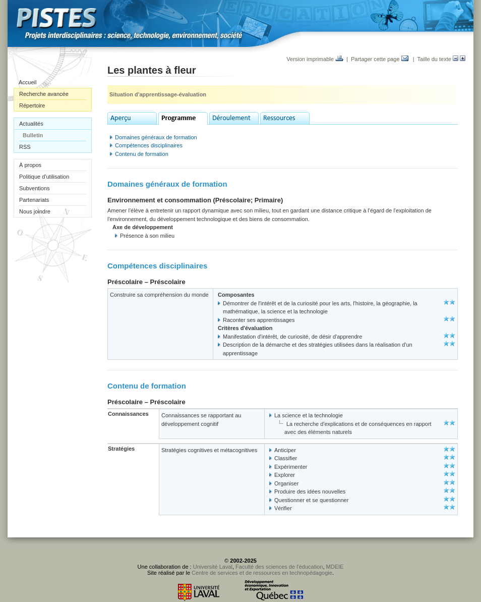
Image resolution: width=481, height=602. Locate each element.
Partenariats (34, 200)
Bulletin (33, 135)
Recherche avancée (44, 94)
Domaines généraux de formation (156, 137)
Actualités (31, 124)
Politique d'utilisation (44, 177)
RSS (25, 147)
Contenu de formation (141, 154)
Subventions (34, 188)
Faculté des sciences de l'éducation (279, 567)
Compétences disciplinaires (149, 145)
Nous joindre (34, 211)
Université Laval (212, 567)
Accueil (27, 82)
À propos (30, 165)
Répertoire (32, 105)
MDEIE (335, 567)
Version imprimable (314, 59)
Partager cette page (379, 59)
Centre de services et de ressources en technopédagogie (262, 573)
